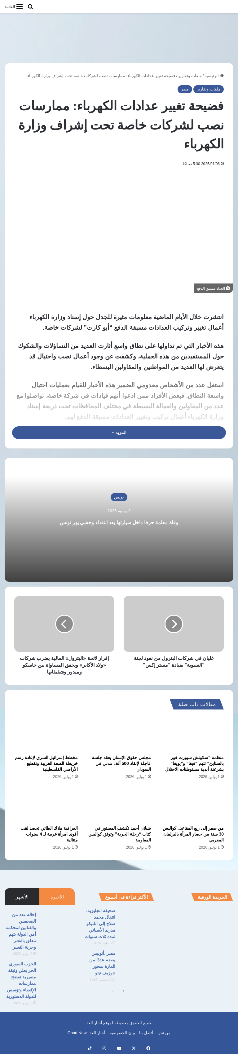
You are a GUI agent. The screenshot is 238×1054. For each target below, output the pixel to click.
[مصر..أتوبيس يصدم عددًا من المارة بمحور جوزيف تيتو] (137, 961)
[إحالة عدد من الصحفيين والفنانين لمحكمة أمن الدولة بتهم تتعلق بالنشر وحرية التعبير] (58, 923)
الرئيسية (214, 75)
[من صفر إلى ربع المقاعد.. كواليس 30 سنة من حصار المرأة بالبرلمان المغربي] (192, 804)
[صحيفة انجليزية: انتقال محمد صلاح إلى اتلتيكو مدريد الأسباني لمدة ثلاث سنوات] (137, 919)
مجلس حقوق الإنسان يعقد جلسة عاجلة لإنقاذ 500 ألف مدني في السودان (121, 763)
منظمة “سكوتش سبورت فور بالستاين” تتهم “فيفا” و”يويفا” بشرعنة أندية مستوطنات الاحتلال (194, 763)
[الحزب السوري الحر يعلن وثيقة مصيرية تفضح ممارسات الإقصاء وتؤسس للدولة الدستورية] (58, 972)
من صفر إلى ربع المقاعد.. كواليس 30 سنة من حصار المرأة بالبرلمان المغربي (193, 834)
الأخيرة (57, 896)
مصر (185, 89)
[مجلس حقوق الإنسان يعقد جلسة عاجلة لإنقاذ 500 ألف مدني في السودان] (119, 734)
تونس (119, 491)
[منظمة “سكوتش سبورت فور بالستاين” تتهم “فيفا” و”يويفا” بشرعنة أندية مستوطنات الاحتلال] (192, 734)
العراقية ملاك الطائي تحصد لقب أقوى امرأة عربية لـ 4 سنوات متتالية (49, 834)
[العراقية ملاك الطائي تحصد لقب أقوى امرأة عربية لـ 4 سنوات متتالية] (46, 804)
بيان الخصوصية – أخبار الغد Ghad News (101, 1032)
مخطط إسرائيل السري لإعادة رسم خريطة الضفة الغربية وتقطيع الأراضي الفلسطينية (46, 763)
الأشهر (22, 896)
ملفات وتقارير (190, 75)
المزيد (119, 432)
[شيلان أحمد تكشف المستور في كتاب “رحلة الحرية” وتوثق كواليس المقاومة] (119, 804)
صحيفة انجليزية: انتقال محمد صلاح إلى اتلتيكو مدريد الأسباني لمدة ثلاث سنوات (100, 923)
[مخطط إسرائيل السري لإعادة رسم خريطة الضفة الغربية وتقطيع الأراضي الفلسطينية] (46, 734)
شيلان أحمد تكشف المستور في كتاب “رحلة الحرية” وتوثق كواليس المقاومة (119, 834)
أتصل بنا (146, 1032)
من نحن (164, 1032)
